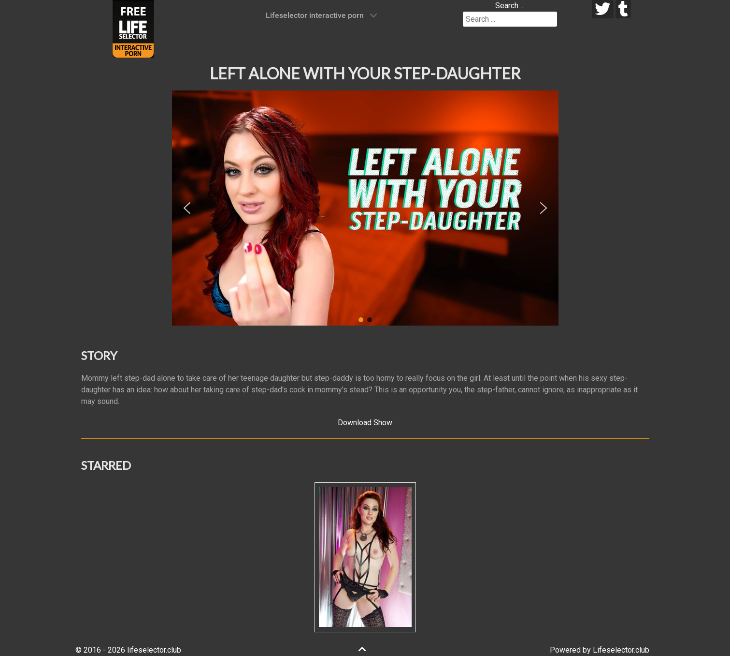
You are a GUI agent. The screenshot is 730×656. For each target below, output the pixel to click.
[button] (187, 208)
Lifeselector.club (621, 650)
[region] (365, 208)
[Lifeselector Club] (133, 28)
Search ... (510, 5)
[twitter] (603, 9)
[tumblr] (623, 9)
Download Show (365, 422)
